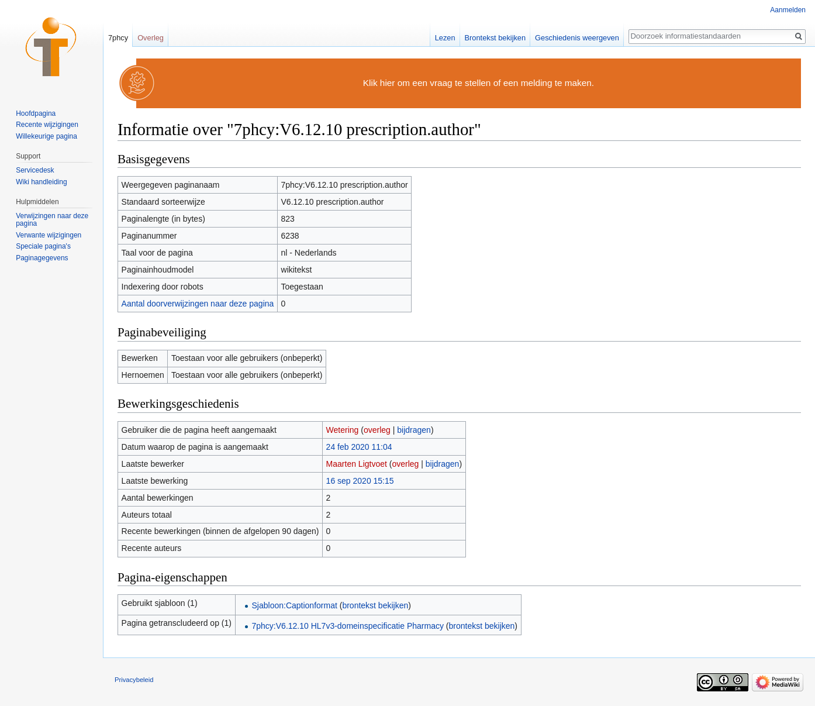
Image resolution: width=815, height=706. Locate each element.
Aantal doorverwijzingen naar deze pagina (198, 303)
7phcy (118, 37)
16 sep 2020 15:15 (360, 480)
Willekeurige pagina (46, 136)
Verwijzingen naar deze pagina (52, 220)
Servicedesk (35, 170)
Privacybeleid (134, 679)
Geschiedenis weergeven (577, 37)
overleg (377, 430)
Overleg (150, 37)
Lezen (445, 37)
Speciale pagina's (43, 246)
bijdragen (414, 430)
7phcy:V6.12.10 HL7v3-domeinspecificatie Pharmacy (348, 626)
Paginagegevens (42, 258)
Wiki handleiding (41, 182)
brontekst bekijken (375, 605)
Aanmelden (788, 10)
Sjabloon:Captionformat (294, 605)
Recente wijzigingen (47, 124)
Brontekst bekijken (495, 37)
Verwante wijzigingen (48, 235)
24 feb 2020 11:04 (359, 447)
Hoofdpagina (36, 113)
